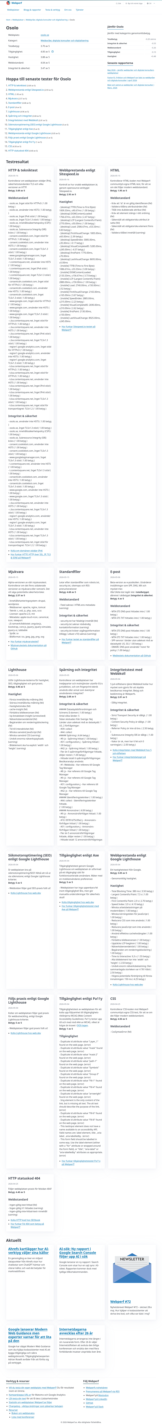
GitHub (89, 1402)
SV (149, 3)
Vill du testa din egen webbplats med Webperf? (33, 1387)
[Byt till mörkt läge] (134, 3)
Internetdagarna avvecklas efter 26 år (76, 1331)
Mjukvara (13, 98)
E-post (11, 107)
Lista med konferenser (23, 1417)
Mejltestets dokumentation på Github (132, 655)
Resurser (13, 1410)
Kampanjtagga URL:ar (20, 1394)
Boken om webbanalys (23, 1413)
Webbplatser (13, 9)
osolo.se (45, 35)
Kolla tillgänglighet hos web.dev (78, 902)
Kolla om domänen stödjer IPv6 (27, 550)
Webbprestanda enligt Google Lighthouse (29, 133)
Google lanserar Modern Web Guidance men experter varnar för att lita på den (29, 1335)
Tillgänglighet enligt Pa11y (21, 141)
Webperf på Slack (94, 1406)
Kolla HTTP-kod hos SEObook (25, 1220)
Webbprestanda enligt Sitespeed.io (26, 89)
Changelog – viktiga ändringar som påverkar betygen (36, 1406)
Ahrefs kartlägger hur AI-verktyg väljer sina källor (28, 1251)
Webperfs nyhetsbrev (96, 1387)
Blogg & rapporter (32, 9)
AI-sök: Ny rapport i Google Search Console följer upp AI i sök (77, 1253)
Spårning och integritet (20, 115)
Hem (8, 19)
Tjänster (80, 9)
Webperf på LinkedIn (96, 1399)
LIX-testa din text (17, 1398)
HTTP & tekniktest (17, 85)
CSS (10, 146)
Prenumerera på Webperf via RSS (102, 1391)
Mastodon (103, 1395)
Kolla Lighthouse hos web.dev (26, 893)
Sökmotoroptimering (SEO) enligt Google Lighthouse (35, 124)
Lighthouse (14, 111)
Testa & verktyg (52, 9)
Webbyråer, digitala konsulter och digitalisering (47, 19)
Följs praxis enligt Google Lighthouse (27, 137)
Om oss (67, 9)
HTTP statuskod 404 (18, 150)
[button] (118, 3)
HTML (11, 94)
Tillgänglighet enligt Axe (20, 128)
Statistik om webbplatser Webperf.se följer (30, 1402)
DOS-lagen (82, 1025)
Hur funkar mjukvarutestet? (25, 641)
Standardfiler (14, 102)
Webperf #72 (120, 1301)
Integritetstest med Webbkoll (23, 120)
